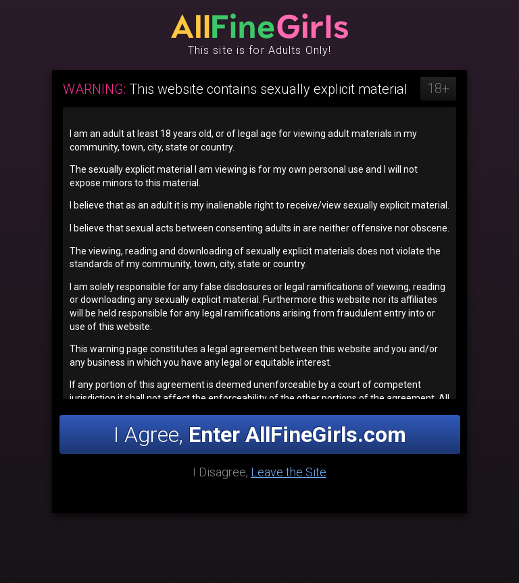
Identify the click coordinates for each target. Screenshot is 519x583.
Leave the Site (288, 472)
